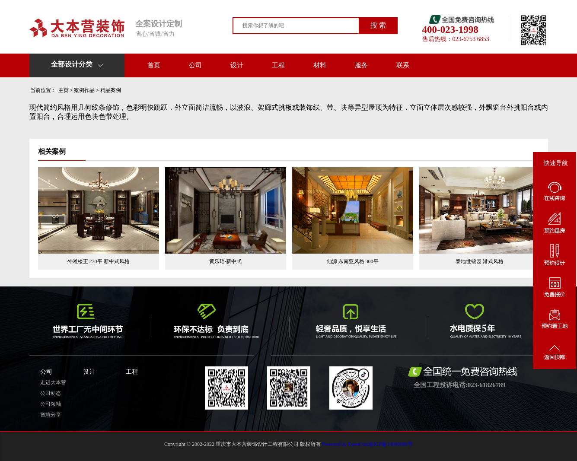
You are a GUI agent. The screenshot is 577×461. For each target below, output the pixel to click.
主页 (63, 90)
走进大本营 (53, 382)
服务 (361, 65)
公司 (195, 65)
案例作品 (84, 90)
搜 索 (378, 25)
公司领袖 (50, 404)
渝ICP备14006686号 (390, 444)
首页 (153, 65)
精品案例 (110, 90)
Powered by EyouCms (344, 444)
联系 (402, 65)
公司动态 (50, 393)
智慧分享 (50, 415)
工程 (278, 65)
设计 (236, 65)
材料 (319, 65)
